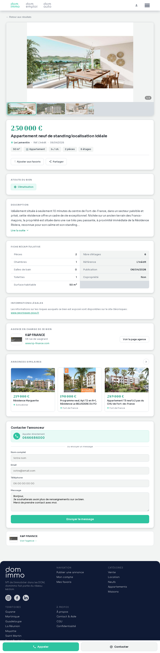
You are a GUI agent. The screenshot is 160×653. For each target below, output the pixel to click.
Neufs (112, 582)
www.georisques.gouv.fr (25, 312)
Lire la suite (20, 230)
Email (14, 465)
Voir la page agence (134, 339)
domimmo (15, 572)
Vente (112, 572)
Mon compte (65, 577)
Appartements (117, 587)
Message (16, 490)
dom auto (47, 5)
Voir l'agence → (28, 540)
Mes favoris (64, 582)
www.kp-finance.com (37, 343)
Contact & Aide (66, 616)
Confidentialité (66, 626)
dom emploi (31, 5)
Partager (56, 161)
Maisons (113, 591)
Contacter (119, 646)
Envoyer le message (80, 519)
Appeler (41, 646)
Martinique (12, 616)
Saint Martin (13, 636)
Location (114, 577)
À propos (62, 612)
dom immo (15, 5)
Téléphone (17, 477)
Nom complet (18, 452)
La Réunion (12, 626)
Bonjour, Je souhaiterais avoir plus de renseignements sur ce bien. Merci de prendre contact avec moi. (80, 501)
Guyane (10, 612)
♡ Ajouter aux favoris (27, 161)
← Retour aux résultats (18, 17)
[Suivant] (146, 362)
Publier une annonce (70, 572)
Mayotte (10, 631)
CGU (59, 621)
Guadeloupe (13, 621)
